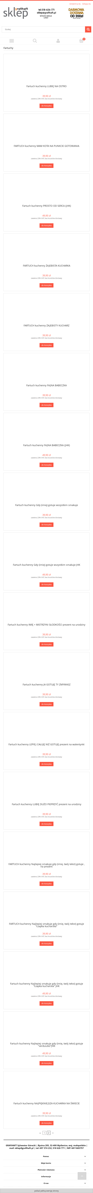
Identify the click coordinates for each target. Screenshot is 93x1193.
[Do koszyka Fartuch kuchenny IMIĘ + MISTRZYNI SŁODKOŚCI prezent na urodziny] (46, 644)
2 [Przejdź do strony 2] (48, 1132)
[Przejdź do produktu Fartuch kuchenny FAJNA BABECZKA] (46, 369)
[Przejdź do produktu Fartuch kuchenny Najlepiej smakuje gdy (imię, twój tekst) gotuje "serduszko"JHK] (46, 1028)
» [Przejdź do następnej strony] (52, 1132)
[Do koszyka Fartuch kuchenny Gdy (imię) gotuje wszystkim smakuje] (46, 524)
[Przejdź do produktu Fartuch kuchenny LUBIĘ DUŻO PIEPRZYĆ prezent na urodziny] (46, 788)
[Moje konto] (58, 41)
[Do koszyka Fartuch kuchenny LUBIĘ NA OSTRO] (46, 106)
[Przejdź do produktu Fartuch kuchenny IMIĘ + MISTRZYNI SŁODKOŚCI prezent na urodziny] (46, 609)
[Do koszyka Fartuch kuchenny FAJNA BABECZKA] (46, 405)
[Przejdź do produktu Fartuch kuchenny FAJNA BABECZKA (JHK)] (46, 429)
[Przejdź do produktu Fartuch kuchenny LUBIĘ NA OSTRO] (46, 70)
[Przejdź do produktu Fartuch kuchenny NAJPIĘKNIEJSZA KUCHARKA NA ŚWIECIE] (46, 1087)
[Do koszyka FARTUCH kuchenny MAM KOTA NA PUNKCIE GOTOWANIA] (46, 165)
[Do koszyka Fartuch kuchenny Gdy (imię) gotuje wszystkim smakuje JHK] (46, 584)
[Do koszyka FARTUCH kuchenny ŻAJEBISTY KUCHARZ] (46, 345)
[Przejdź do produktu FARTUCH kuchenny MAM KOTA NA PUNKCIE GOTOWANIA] (46, 130)
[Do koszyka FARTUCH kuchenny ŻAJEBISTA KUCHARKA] (46, 285)
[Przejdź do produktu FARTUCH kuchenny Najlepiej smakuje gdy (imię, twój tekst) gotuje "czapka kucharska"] (46, 908)
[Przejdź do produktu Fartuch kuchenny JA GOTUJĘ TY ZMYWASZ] (46, 669)
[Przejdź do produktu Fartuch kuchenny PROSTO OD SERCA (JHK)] (46, 190)
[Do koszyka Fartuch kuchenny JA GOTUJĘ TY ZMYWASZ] (46, 704)
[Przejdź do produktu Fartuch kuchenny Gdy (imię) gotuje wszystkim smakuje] (46, 489)
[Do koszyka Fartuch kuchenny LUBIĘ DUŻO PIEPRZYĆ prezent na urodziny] (46, 824)
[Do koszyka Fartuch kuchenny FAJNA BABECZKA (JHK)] (46, 465)
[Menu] (12, 41)
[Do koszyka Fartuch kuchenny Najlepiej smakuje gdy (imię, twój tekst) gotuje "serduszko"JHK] (46, 1063)
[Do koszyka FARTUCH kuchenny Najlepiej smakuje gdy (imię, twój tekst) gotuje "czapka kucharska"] (46, 943)
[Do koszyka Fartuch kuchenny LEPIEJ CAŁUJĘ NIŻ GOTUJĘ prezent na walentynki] (46, 764)
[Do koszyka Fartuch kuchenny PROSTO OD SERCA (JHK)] (46, 225)
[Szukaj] (88, 29)
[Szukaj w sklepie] (44, 29)
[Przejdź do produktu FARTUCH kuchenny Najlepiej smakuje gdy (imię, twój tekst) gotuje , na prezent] (46, 848)
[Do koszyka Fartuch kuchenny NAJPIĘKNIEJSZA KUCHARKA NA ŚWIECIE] (46, 1123)
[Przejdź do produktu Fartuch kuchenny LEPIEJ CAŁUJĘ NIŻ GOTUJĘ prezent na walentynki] (46, 728)
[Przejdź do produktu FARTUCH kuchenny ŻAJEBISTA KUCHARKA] (46, 250)
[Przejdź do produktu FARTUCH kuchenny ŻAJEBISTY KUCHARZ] (46, 310)
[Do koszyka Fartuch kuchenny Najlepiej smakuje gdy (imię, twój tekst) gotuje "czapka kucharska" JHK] (46, 1003)
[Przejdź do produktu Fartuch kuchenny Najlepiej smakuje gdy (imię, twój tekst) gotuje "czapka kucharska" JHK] (46, 968)
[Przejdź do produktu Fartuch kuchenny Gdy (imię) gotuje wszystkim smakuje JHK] (46, 549)
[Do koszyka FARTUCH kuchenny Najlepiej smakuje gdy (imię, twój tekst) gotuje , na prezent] (46, 883)
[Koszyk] (81, 41)
